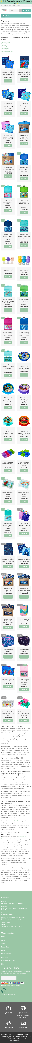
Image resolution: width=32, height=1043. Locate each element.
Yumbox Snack (5, 45)
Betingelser (5, 947)
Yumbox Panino (5, 44)
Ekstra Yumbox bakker (7, 53)
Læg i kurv (8, 81)
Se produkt (23, 533)
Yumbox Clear (5, 50)
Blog (2, 964)
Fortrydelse (5, 957)
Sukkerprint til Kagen (8, 961)
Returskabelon (6, 954)
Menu (5, 16)
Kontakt (3, 937)
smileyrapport (10, 994)
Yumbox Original (5, 42)
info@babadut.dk (15, 5)
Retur (3, 950)
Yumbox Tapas (5, 47)
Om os (3, 940)
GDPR (3, 943)
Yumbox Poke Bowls (7, 51)
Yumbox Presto (5, 48)
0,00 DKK (28, 10)
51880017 (5, 5)
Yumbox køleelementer (16, 821)
